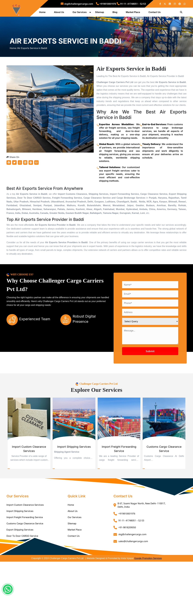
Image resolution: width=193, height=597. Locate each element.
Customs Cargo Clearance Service (24, 555)
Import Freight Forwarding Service (24, 549)
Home (43, 13)
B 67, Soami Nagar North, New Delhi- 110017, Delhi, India (141, 537)
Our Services (81, 13)
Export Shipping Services (19, 562)
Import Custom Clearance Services (25, 537)
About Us (60, 13)
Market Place (134, 13)
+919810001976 (105, 4)
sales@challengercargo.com (133, 573)
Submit (163, 383)
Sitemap (100, 13)
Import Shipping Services (19, 543)
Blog (116, 13)
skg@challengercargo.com (87, 4)
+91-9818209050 (127, 559)
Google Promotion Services (148, 590)
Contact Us (156, 13)
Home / (13, 65)
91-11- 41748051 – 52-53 (120, 4)
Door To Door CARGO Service (22, 568)
